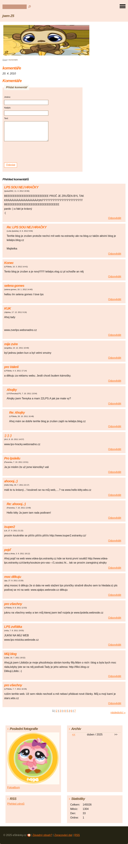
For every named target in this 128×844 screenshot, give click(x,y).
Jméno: (7, 97)
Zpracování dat (63, 835)
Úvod (4, 60)
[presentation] (26, 152)
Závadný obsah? (42, 835)
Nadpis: (7, 108)
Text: (6, 118)
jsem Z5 (8, 16)
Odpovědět (114, 218)
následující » (118, 712)
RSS (77, 835)
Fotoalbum (13, 787)
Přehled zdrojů (15, 803)
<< (73, 734)
